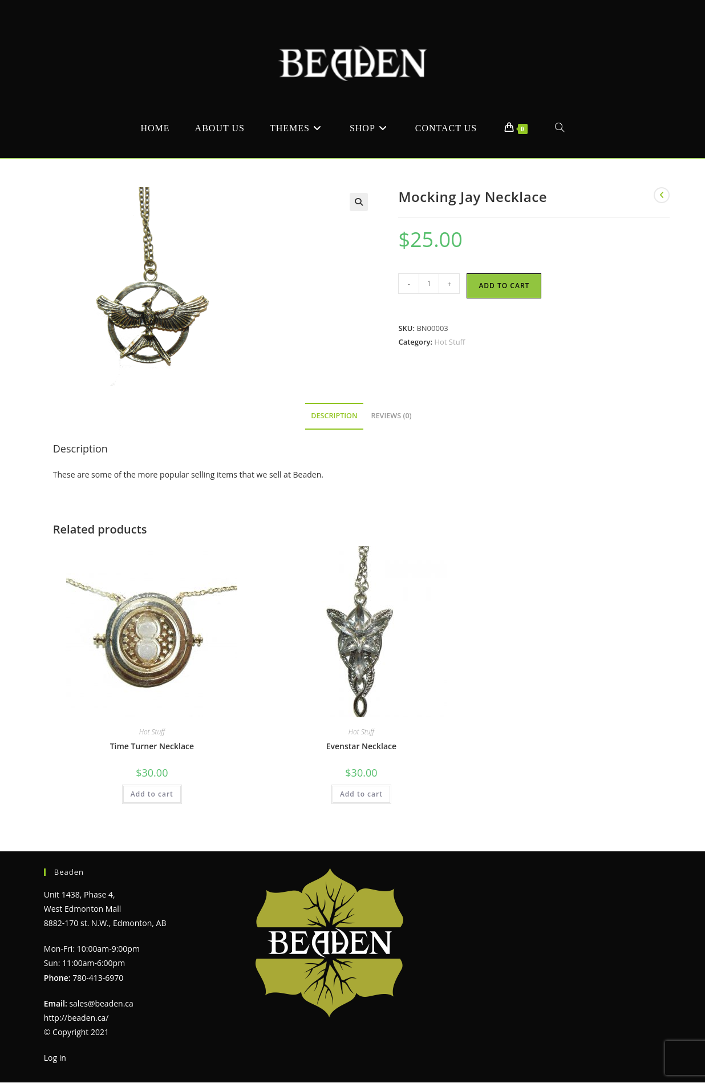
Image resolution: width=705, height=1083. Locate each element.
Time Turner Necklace (152, 746)
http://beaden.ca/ (76, 1017)
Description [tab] (334, 416)
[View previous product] (662, 195)
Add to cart (504, 285)
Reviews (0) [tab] (391, 416)
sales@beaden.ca (101, 1003)
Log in (55, 1057)
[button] (359, 202)
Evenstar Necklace (361, 746)
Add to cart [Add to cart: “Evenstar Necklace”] (361, 794)
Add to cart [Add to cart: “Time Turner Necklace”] (152, 794)
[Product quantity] (429, 283)
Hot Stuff (449, 342)
